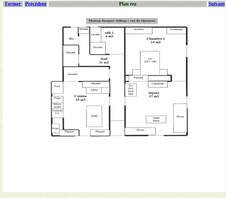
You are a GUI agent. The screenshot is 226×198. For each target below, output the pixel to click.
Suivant (216, 4)
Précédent (35, 4)
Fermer (13, 4)
